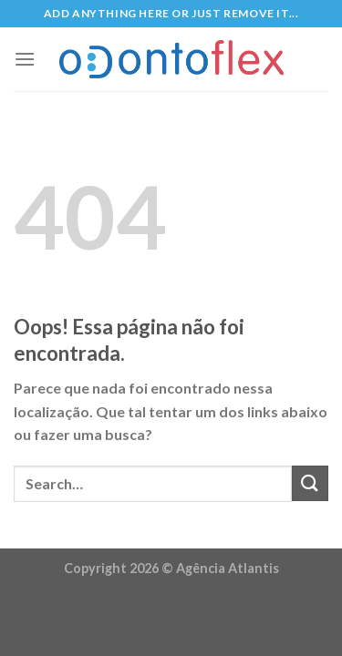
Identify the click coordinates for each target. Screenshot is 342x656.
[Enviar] (310, 483)
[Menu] (25, 58)
